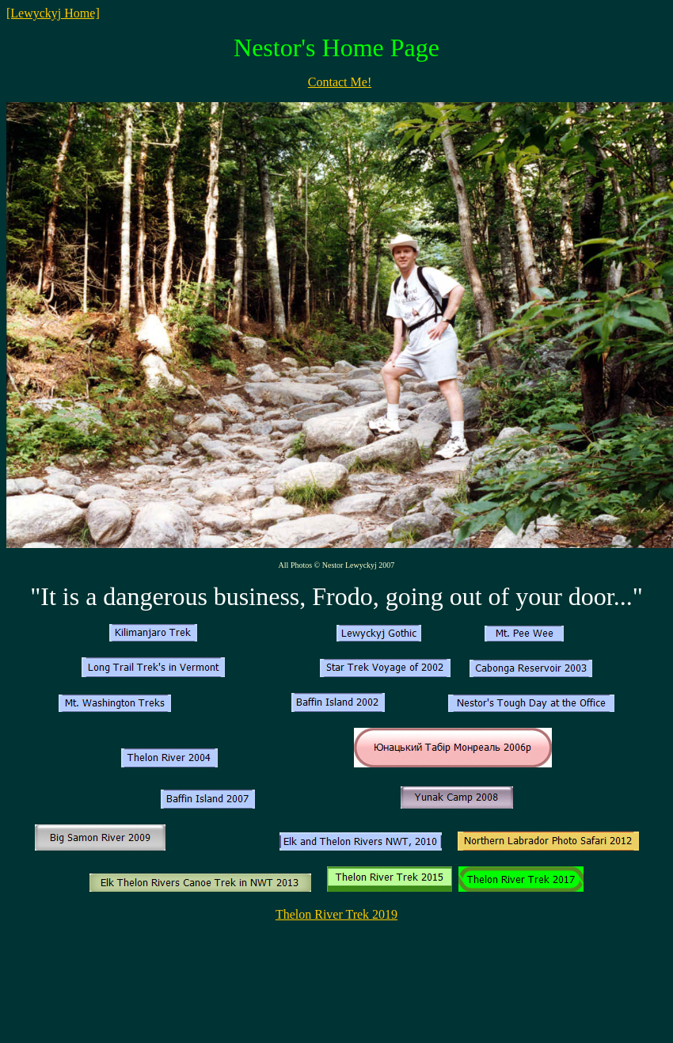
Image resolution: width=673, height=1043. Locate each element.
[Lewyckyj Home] (53, 13)
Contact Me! (339, 82)
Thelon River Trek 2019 (336, 914)
